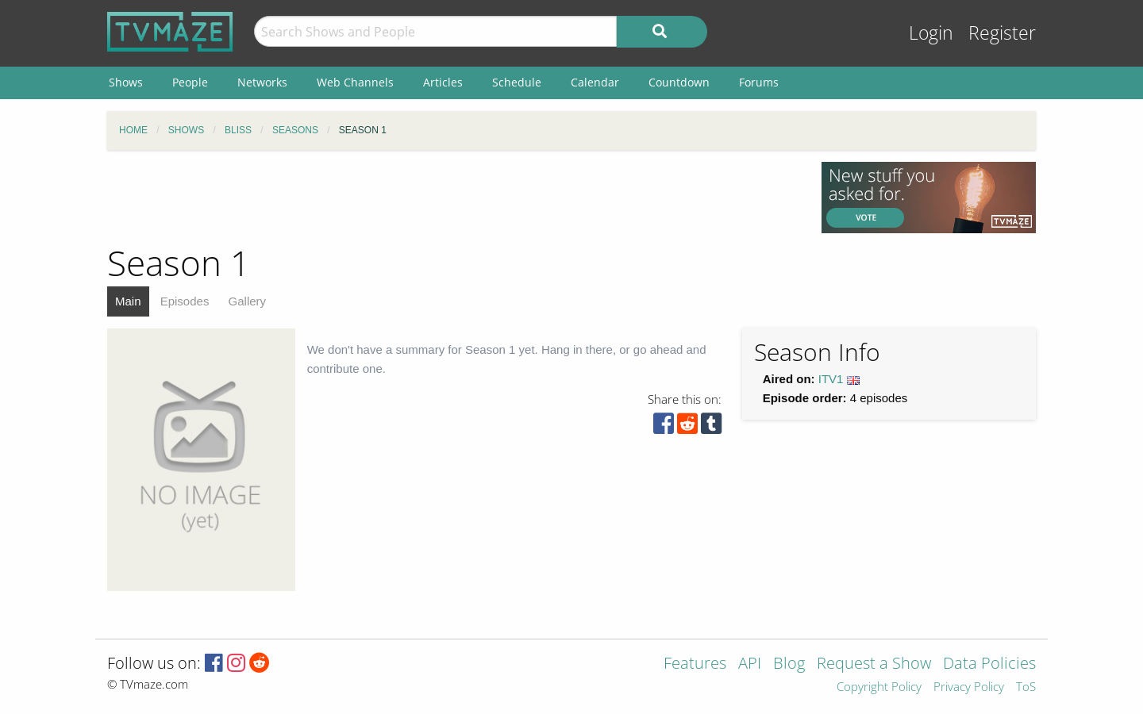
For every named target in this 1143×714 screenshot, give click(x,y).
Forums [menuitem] (759, 82)
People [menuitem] (190, 82)
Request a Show (874, 664)
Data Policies (989, 664)
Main (128, 301)
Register (1002, 33)
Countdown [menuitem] (679, 82)
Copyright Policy (879, 687)
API (749, 664)
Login (931, 33)
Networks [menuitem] (262, 82)
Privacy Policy (968, 687)
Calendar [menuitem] (595, 82)
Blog (789, 664)
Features (695, 664)
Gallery (248, 301)
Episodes (185, 301)
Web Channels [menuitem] (355, 82)
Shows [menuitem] (126, 82)
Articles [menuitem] (443, 82)
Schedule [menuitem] (516, 82)
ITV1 (831, 379)
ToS (1026, 687)
